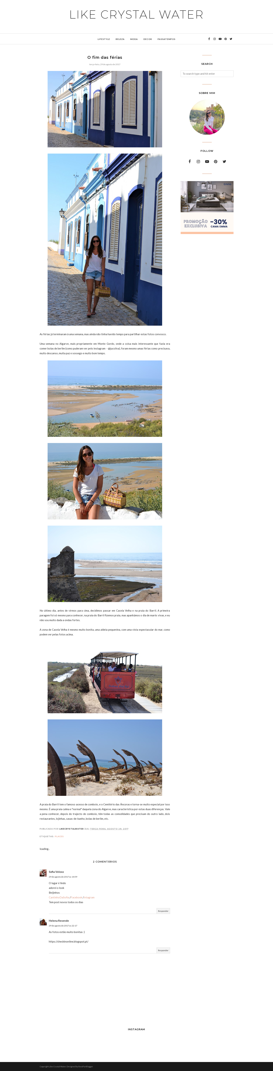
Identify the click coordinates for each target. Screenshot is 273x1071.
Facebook (76, 897)
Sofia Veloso (56, 871)
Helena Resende (59, 920)
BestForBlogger (85, 1066)
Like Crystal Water (136, 14)
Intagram (89, 897)
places (59, 836)
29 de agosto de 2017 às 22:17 (63, 925)
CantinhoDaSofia (59, 897)
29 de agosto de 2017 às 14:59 (63, 876)
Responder (163, 911)
